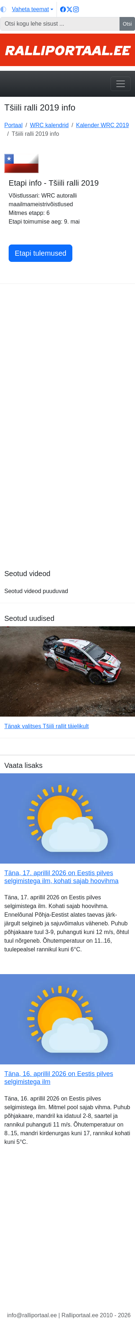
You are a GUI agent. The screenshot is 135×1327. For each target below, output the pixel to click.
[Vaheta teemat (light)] (27, 9)
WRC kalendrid (49, 125)
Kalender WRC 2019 (102, 125)
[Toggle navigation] (121, 84)
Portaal (13, 125)
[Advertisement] (67, 359)
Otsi (127, 24)
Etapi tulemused (40, 253)
